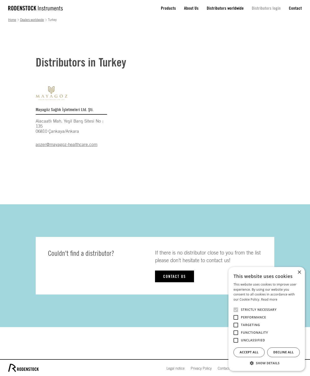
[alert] (266, 319)
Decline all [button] (283, 352)
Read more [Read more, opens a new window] (269, 299)
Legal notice (175, 368)
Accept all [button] (249, 352)
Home (12, 19)
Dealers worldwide (32, 19)
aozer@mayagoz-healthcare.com (66, 144)
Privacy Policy (201, 368)
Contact (295, 8)
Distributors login (266, 8)
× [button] (299, 272)
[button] (267, 363)
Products (168, 8)
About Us (191, 8)
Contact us (174, 277)
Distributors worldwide (225, 8)
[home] (35, 8)
